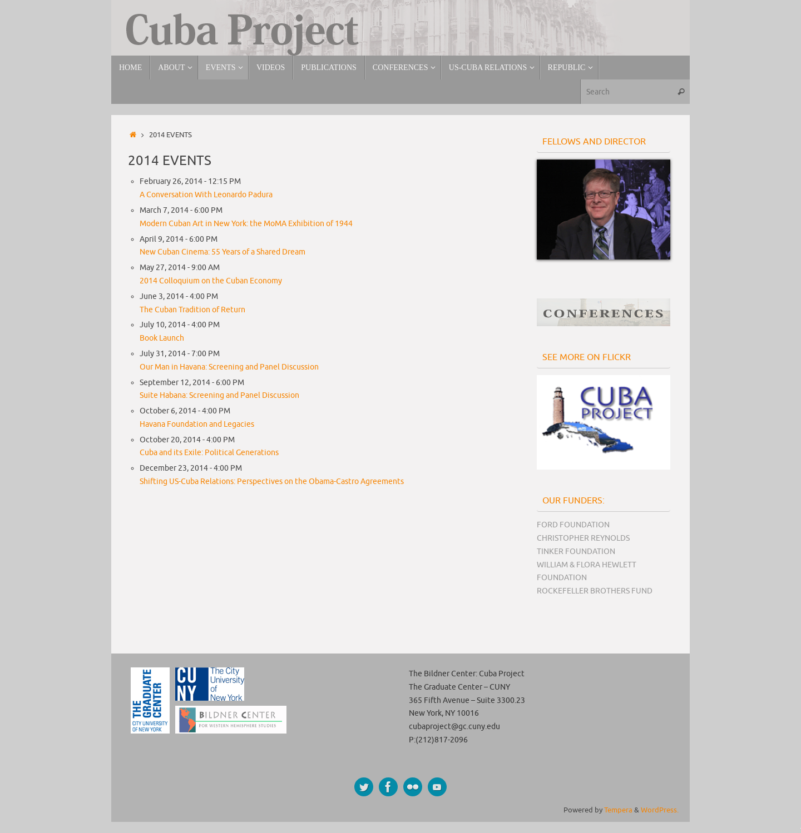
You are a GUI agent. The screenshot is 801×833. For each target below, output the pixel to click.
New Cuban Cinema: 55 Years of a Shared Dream (222, 252)
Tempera (618, 810)
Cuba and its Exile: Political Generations (209, 452)
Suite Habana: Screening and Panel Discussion (219, 395)
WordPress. (660, 810)
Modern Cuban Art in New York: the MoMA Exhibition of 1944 (246, 223)
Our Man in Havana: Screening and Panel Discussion (229, 367)
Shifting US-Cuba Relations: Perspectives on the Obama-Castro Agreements (272, 481)
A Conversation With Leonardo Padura (206, 194)
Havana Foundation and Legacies (197, 424)
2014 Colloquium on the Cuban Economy (211, 281)
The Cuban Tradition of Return (192, 310)
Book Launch (162, 338)
